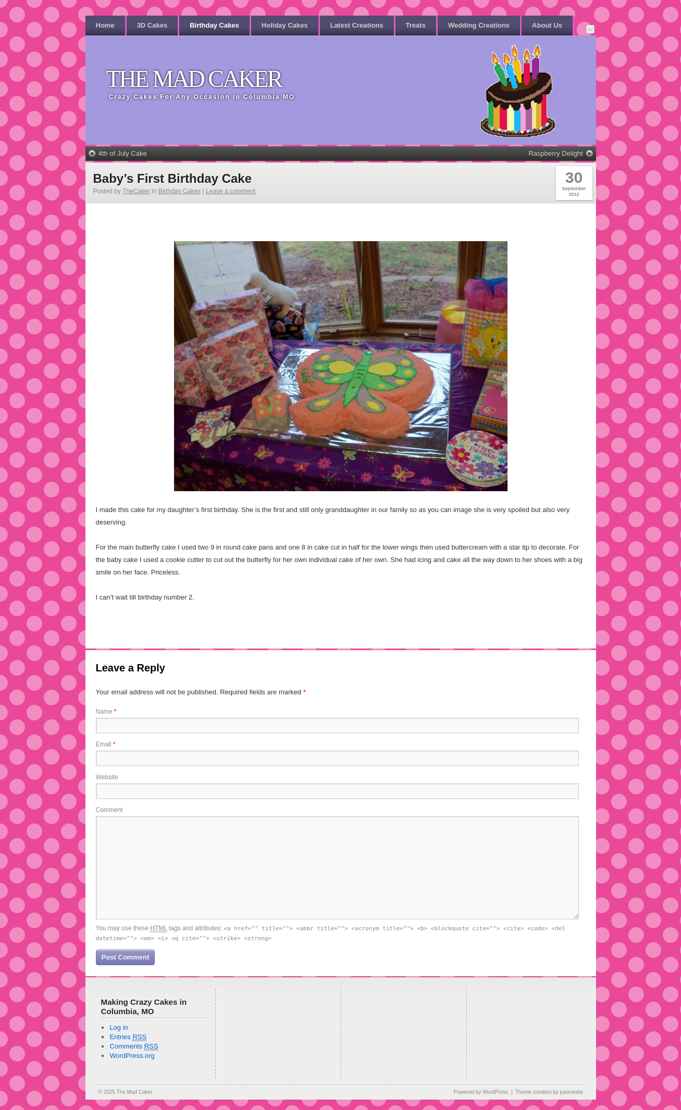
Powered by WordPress (481, 1092)
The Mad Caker (194, 79)
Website (107, 777)
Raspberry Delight (555, 153)
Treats (416, 25)
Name (106, 711)
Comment (109, 810)
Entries (127, 1037)
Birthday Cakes (214, 25)
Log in (118, 1027)
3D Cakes (152, 25)
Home (105, 25)
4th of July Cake (122, 153)
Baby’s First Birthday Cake (172, 178)
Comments (133, 1046)
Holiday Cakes (285, 25)
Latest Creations (356, 25)
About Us (547, 25)
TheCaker (136, 191)
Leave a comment (230, 191)
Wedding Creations (479, 25)
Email (106, 744)
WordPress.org (131, 1055)
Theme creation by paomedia (549, 1092)
